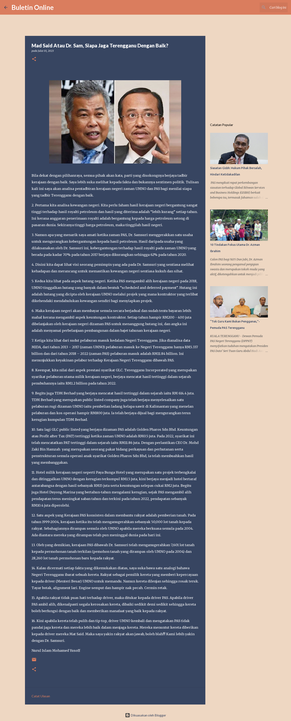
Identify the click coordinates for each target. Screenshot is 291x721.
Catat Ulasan (41, 696)
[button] (34, 59)
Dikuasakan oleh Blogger (145, 715)
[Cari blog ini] (266, 7)
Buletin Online (33, 7)
